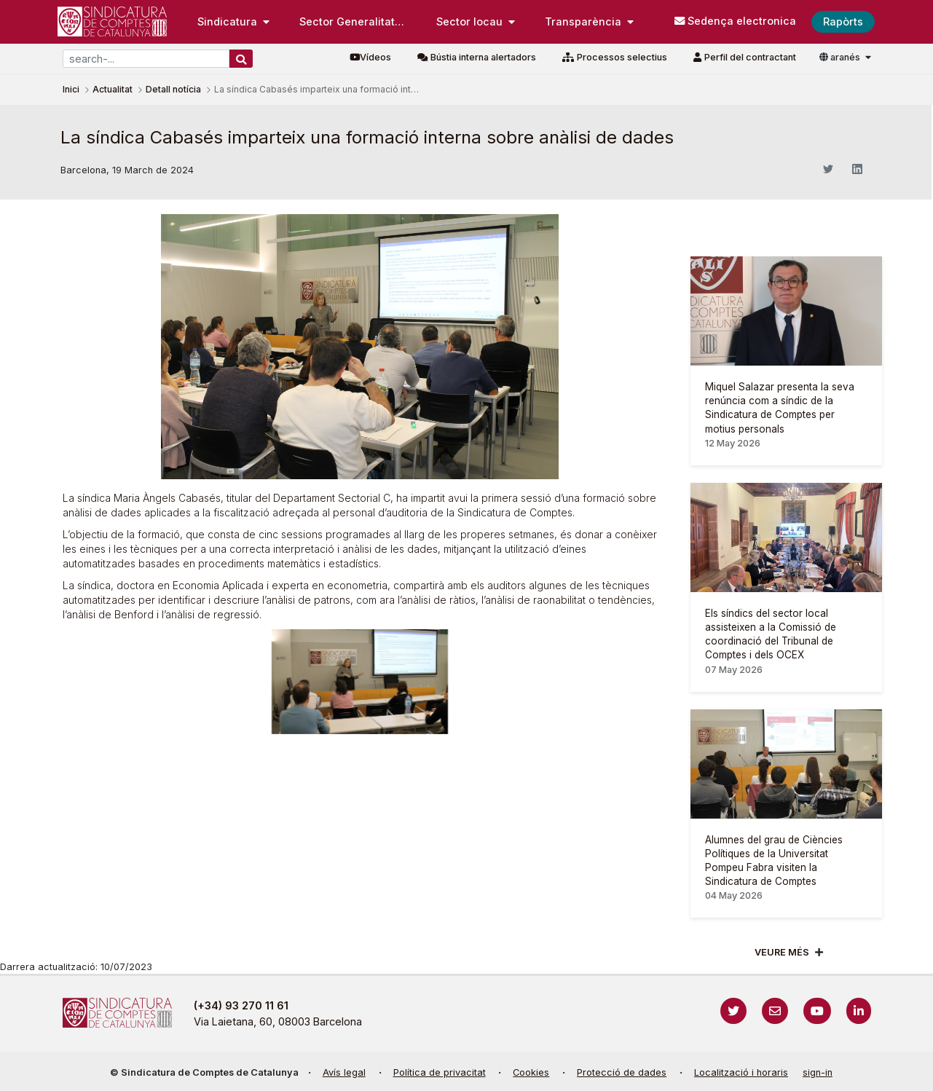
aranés (840, 57)
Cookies (531, 1072)
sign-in (817, 1072)
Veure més (782, 952)
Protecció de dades (621, 1072)
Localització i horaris (741, 1072)
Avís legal (344, 1072)
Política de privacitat (439, 1072)
